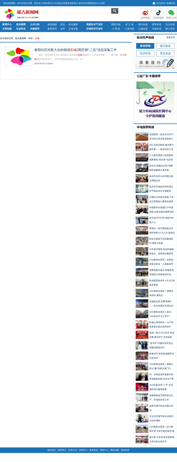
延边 (62, 24)
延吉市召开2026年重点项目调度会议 (154, 178)
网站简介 (62, 450)
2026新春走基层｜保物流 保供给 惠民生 (154, 293)
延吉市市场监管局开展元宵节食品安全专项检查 (154, 188)
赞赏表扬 (165, 53)
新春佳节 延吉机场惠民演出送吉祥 (155, 355)
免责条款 (93, 450)
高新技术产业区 (94, 24)
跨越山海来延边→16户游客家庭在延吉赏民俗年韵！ (154, 324)
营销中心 (83, 450)
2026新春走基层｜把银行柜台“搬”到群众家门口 (154, 366)
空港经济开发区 (94, 28)
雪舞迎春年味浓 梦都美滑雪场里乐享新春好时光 (155, 272)
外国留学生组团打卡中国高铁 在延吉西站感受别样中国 (155, 209)
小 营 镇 (116, 28)
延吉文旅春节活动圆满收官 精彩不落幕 (154, 241)
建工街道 (170, 28)
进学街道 (156, 24)
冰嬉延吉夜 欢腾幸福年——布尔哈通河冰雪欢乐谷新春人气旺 (154, 303)
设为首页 (160, 3)
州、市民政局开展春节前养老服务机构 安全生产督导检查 (155, 376)
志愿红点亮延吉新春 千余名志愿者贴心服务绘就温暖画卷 (155, 199)
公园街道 (143, 28)
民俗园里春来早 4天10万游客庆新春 (155, 282)
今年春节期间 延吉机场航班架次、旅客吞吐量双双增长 (155, 251)
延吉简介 (52, 450)
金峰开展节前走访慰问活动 (154, 408)
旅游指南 (52, 24)
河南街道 (156, 28)
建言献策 (165, 45)
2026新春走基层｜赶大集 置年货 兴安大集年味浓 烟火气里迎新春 (155, 429)
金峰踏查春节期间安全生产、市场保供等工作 (154, 397)
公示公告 (35, 24)
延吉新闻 (21, 24)
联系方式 (72, 450)
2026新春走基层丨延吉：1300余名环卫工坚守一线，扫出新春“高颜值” (154, 314)
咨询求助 (145, 45)
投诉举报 (145, 53)
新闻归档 (125, 450)
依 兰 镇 (129, 24)
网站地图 (114, 450)
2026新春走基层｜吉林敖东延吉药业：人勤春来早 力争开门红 (154, 262)
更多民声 (170, 37)
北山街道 (170, 24)
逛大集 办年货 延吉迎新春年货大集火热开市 (155, 439)
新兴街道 (143, 24)
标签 (30, 38)
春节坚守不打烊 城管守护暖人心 (155, 220)
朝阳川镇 (116, 24)
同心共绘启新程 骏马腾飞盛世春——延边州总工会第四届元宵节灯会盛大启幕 (155, 147)
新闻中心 (7, 24)
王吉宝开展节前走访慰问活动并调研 (154, 418)
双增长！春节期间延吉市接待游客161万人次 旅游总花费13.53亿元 (155, 230)
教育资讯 (52, 28)
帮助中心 (104, 450)
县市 (62, 28)
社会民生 (21, 28)
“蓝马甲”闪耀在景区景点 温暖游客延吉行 (154, 345)
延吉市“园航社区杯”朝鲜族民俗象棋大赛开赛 (154, 168)
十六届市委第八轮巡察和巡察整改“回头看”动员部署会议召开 (154, 157)
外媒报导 (35, 28)
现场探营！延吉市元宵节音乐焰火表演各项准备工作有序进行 (154, 136)
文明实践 (7, 28)
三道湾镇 (129, 28)
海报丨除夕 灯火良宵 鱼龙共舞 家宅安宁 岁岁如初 (155, 335)
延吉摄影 (73, 24)
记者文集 (73, 28)
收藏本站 (171, 3)
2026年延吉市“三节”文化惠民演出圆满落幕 (154, 387)
